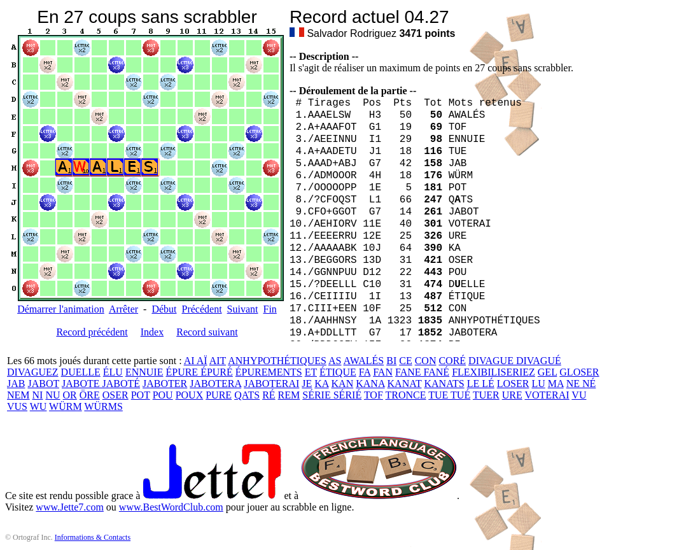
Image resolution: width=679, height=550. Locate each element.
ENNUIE (144, 372)
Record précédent (91, 332)
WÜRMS (103, 406)
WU (38, 406)
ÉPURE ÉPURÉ (198, 372)
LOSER (513, 383)
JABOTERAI (271, 383)
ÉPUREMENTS (268, 372)
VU (578, 395)
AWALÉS (364, 360)
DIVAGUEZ (33, 372)
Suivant (242, 309)
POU (163, 395)
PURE (219, 395)
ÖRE (90, 395)
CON (426, 360)
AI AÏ (195, 360)
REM (289, 395)
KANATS (444, 383)
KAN (343, 383)
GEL (547, 372)
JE (307, 383)
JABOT (43, 383)
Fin (269, 309)
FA (364, 372)
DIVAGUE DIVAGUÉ (514, 360)
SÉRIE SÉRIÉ (331, 395)
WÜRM (65, 406)
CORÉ (452, 360)
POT (140, 395)
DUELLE (81, 372)
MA (556, 383)
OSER (115, 395)
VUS (17, 406)
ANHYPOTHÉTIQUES (277, 360)
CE (405, 360)
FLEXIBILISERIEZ (493, 372)
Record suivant (206, 332)
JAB (16, 383)
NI (37, 395)
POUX (190, 395)
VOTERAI (546, 395)
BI (391, 360)
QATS (247, 395)
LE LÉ (480, 383)
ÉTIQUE (337, 372)
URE (512, 395)
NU (52, 395)
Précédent (202, 309)
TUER (486, 395)
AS (334, 360)
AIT (217, 360)
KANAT (405, 383)
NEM (18, 395)
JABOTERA (215, 383)
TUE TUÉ (449, 395)
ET (311, 372)
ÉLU (113, 372)
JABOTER (165, 383)
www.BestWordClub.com (171, 507)
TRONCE (406, 395)
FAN (383, 372)
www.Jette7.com (70, 507)
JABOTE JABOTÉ (101, 383)
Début (163, 309)
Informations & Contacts (92, 537)
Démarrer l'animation (60, 309)
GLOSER (579, 372)
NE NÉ (581, 383)
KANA (370, 383)
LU (538, 383)
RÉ (268, 395)
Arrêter (123, 309)
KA (321, 383)
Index (152, 332)
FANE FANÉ (422, 372)
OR (70, 395)
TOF (373, 395)
